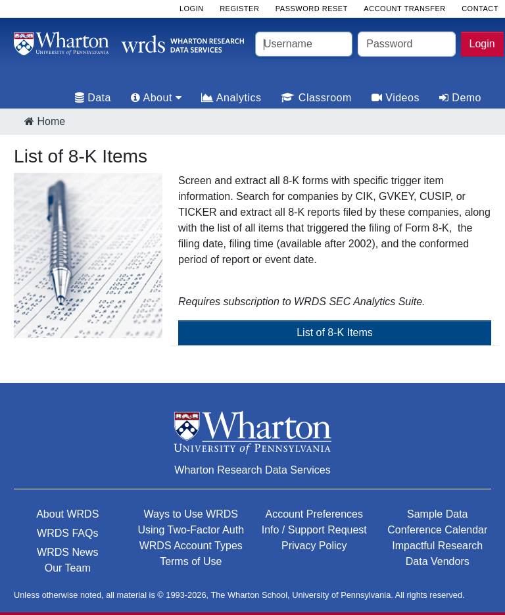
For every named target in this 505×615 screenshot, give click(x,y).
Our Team (68, 568)
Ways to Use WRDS (191, 514)
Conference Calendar (437, 529)
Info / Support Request (314, 529)
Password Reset (312, 8)
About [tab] (156, 97)
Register (239, 8)
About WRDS (67, 514)
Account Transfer (404, 8)
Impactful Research (437, 545)
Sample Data (437, 514)
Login (482, 43)
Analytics (231, 97)
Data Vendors (437, 561)
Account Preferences (314, 514)
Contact (480, 8)
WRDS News (67, 552)
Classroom (316, 97)
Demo (460, 97)
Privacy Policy (314, 545)
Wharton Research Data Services (252, 470)
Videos (396, 97)
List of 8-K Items (335, 332)
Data (93, 97)
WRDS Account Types (191, 545)
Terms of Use (191, 561)
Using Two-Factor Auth (190, 529)
